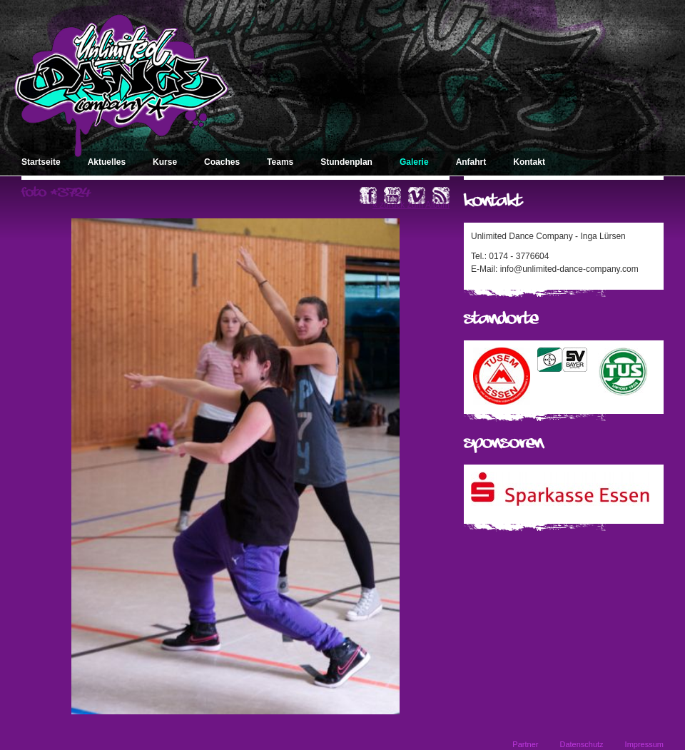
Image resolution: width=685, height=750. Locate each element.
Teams (280, 162)
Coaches (222, 162)
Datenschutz (581, 744)
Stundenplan (346, 162)
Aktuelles (107, 162)
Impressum (644, 744)
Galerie (414, 162)
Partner (525, 744)
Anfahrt (471, 162)
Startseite (41, 162)
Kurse (165, 162)
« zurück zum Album (411, 205)
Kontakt (529, 162)
